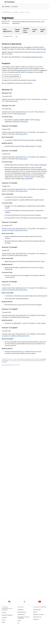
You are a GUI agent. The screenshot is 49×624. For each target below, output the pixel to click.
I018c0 (43, 323)
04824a (7, 212)
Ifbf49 (37, 165)
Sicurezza (4, 617)
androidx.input (5, 23)
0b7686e (7, 243)
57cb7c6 (7, 238)
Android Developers (6, 12)
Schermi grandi (37, 609)
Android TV (36, 619)
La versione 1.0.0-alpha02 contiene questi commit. (16, 317)
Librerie (27, 12)
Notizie (3, 622)
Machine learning (22, 612)
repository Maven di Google (38, 49)
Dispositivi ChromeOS (38, 614)
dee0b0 (38, 215)
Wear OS (35, 612)
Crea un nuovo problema (11, 76)
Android (4, 612)
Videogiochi (20, 609)
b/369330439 (42, 165)
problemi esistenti (22, 70)
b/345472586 (28, 178)
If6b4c (23, 178)
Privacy (19, 620)
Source (3, 620)
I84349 (39, 305)
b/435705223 (24, 121)
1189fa (45, 218)
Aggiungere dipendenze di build (34, 57)
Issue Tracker (32, 80)
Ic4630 (41, 267)
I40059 (12, 277)
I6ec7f (7, 208)
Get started (6, 6)
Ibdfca (38, 120)
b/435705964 (16, 121)
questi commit (14, 101)
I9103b (39, 146)
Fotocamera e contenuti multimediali (23, 617)
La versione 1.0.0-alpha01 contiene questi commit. (15, 336)
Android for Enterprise (7, 615)
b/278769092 (8, 269)
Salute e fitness (21, 614)
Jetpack (15, 6)
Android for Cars (37, 617)
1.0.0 (16, 36)
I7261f (43, 261)
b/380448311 (8, 121)
